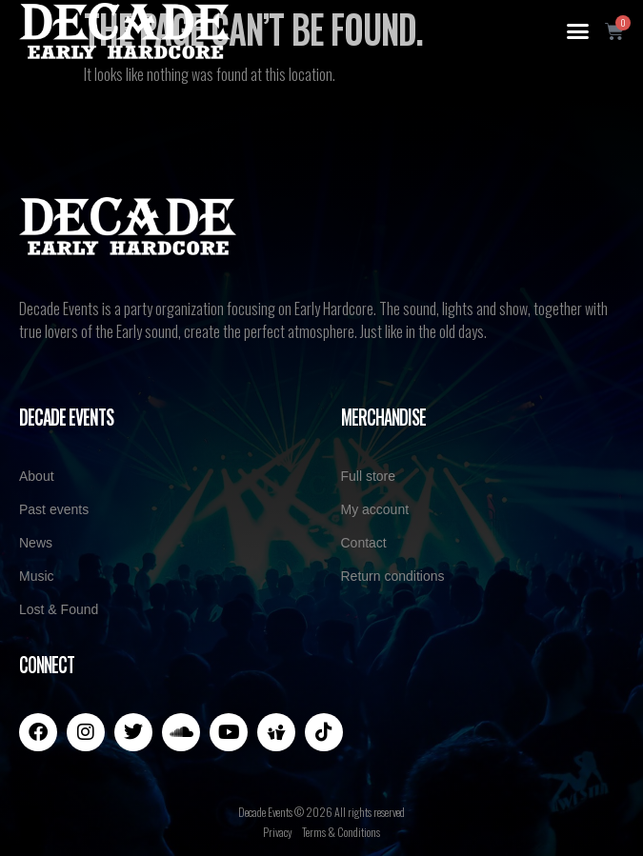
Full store (368, 476)
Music (36, 576)
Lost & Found (58, 609)
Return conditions (393, 576)
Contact (364, 542)
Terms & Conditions (341, 832)
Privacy (277, 832)
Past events (54, 509)
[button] (578, 31)
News (35, 542)
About (36, 476)
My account (375, 509)
